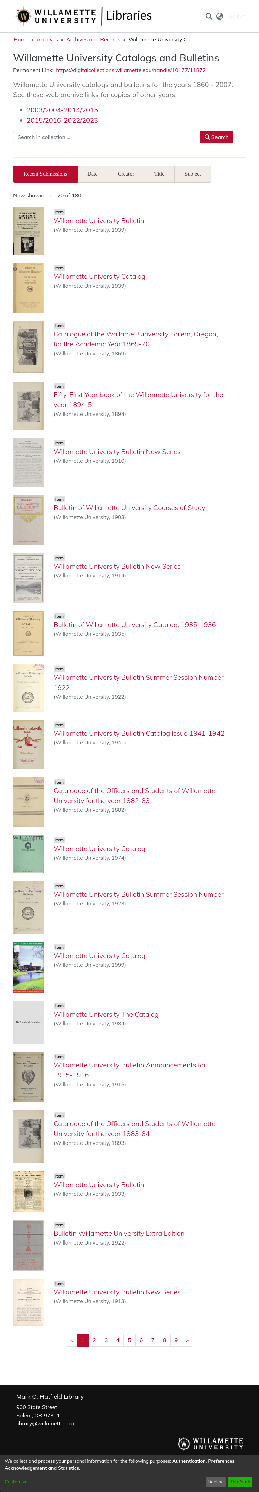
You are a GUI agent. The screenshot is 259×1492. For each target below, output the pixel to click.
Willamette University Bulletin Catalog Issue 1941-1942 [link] (139, 733)
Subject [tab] (193, 174)
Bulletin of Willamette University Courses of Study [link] (129, 507)
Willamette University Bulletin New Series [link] (117, 451)
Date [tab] (92, 174)
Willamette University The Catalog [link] (106, 1014)
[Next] (187, 1340)
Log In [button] (234, 16)
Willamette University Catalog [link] (99, 276)
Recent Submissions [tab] (45, 174)
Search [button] (217, 137)
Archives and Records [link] (93, 39)
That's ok (240, 1482)
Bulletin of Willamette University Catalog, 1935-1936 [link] (135, 624)
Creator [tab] (126, 174)
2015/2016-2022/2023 (62, 120)
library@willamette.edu (45, 1423)
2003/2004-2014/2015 (62, 110)
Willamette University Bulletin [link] (99, 220)
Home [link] (20, 39)
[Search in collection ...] (107, 137)
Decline (216, 1482)
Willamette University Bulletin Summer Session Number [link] (139, 894)
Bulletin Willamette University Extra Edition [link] (119, 1233)
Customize (16, 1482)
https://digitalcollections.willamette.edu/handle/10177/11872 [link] (131, 70)
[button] (209, 16)
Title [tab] (159, 174)
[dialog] (129, 1473)
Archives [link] (47, 39)
